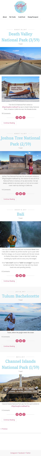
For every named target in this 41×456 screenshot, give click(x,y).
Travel (20, 44)
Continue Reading (9, 123)
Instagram (13, 453)
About (5, 17)
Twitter (28, 453)
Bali (20, 214)
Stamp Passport (33, 17)
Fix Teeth (12, 17)
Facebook (21, 453)
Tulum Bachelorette (20, 296)
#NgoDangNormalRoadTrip (11, 107)
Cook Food (21, 17)
